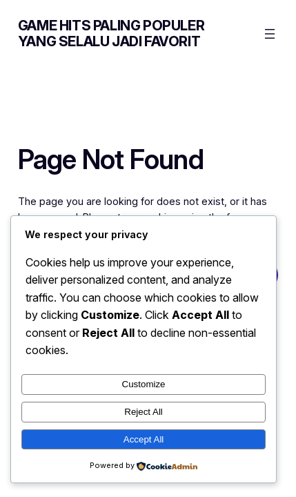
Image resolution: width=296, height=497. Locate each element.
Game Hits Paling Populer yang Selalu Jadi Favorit (111, 33)
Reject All (143, 412)
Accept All (144, 439)
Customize (144, 384)
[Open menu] (270, 34)
